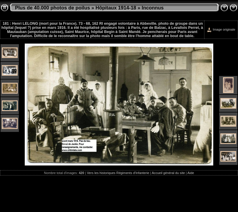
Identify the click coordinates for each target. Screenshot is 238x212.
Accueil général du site (168, 173)
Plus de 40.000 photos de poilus (52, 8)
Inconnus (153, 8)
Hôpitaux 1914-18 (115, 8)
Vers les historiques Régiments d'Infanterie (118, 173)
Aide (190, 173)
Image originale (221, 29)
